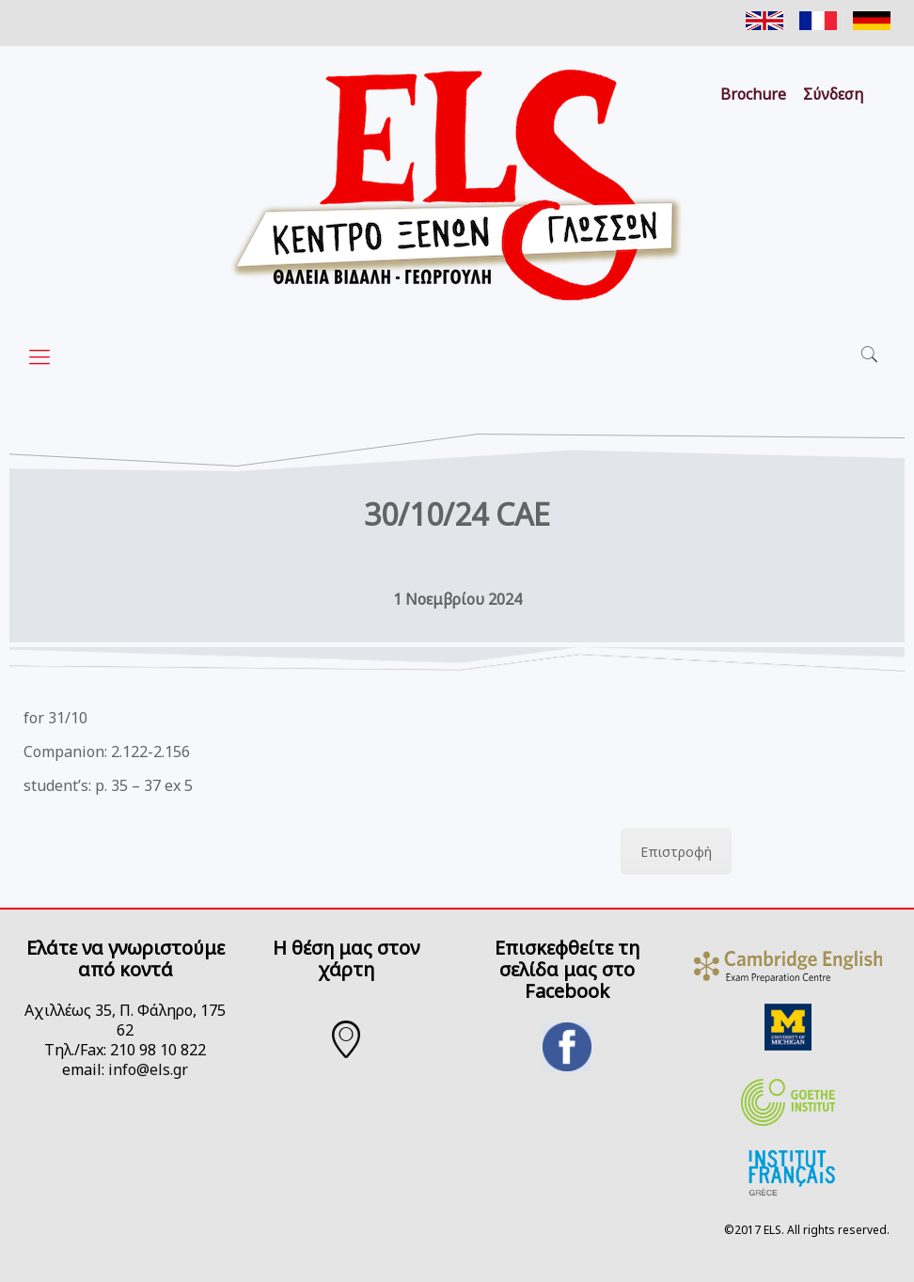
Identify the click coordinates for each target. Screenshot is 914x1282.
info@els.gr (148, 1069)
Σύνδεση (833, 94)
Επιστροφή (676, 852)
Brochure (753, 94)
